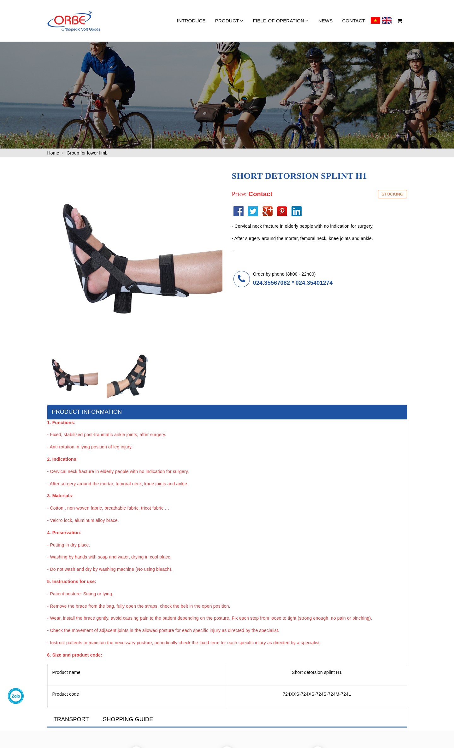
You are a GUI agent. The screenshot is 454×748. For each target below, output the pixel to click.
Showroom (241, 676)
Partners (362, 668)
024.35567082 (271, 283)
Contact (353, 20)
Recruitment (304, 691)
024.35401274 (314, 283)
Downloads (364, 676)
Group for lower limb (87, 152)
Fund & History (306, 676)
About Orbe (303, 668)
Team (298, 683)
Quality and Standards (251, 668)
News (325, 20)
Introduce (191, 20)
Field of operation (281, 20)
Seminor (239, 683)
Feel (359, 683)
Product (229, 20)
